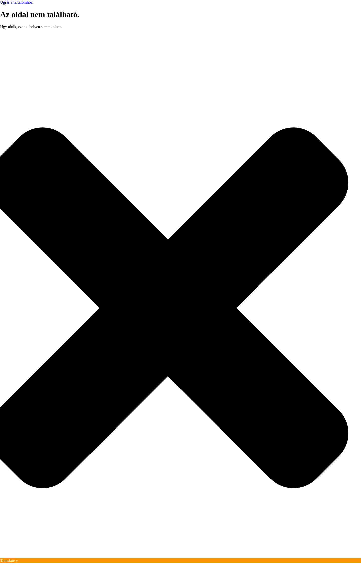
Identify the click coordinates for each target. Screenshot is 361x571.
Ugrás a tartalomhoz (16, 2)
